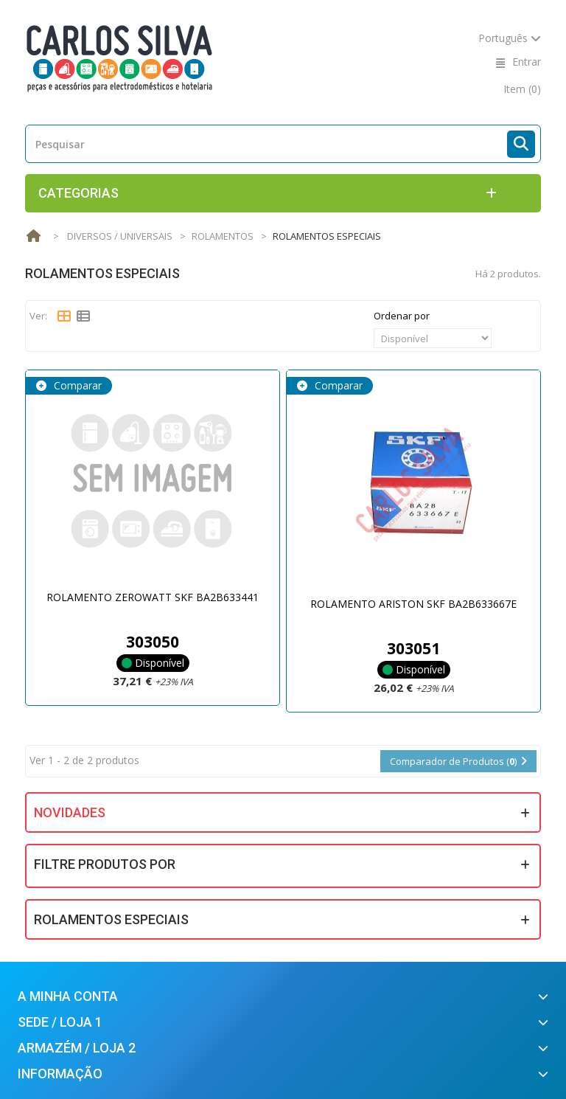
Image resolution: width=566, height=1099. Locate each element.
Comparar (76, 385)
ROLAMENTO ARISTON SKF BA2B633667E (413, 604)
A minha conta (68, 996)
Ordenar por (402, 315)
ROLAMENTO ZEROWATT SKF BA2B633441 (152, 597)
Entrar (526, 62)
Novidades (69, 812)
